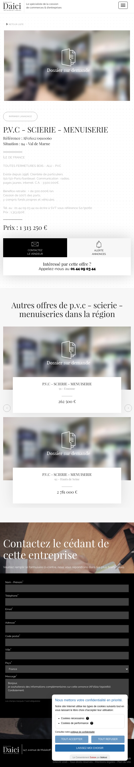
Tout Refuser (108, 739)
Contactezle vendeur (35, 247)
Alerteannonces (99, 248)
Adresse (10, 622)
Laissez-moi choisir (89, 748)
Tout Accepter (71, 739)
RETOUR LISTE (15, 24)
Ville (7, 649)
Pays (8, 662)
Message (10, 676)
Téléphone (11, 595)
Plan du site (124, 761)
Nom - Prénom (13, 582)
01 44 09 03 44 (83, 268)
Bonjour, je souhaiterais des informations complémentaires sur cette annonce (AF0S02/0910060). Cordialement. (67, 689)
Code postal (12, 636)
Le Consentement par (90, 757)
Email (8, 609)
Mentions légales (105, 761)
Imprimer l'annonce (20, 116)
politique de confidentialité (82, 732)
